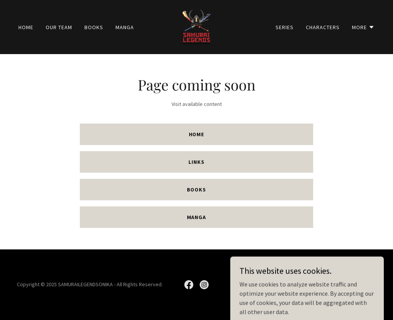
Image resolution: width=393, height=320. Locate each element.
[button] (363, 27)
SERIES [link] (285, 27)
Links (196, 161)
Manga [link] (125, 27)
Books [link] (93, 27)
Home (197, 134)
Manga (196, 217)
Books (196, 189)
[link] (196, 26)
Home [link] (25, 27)
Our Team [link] (59, 27)
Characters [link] (323, 27)
